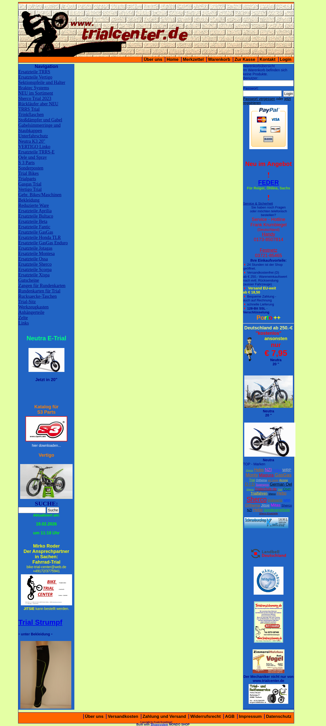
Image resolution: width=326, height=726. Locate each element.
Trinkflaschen (31, 114)
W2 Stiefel (273, 480)
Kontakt (267, 59)
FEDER (268, 182)
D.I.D (250, 484)
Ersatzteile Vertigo (35, 77)
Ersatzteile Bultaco (35, 216)
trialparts (275, 500)
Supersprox (262, 484)
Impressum (250, 716)
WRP (286, 470)
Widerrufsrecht (205, 716)
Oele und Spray (32, 157)
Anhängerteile (31, 312)
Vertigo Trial (30, 189)
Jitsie (265, 505)
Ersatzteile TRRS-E (36, 152)
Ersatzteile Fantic (34, 226)
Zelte (23, 317)
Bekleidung (28, 200)
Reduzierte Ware (33, 205)
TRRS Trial (29, 109)
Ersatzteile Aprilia (34, 210)
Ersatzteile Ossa (33, 258)
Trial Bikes (28, 173)
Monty (252, 475)
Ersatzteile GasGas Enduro (43, 242)
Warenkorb (219, 59)
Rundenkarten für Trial (39, 291)
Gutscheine (28, 280)
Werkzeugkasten (33, 307)
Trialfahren (259, 493)
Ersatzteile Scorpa (34, 269)
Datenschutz (278, 716)
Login (286, 59)
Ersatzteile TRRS (34, 71)
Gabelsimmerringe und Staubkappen (39, 128)
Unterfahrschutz (33, 135)
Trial (252, 480)
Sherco (249, 470)
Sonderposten (30, 168)
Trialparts (27, 178)
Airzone (283, 480)
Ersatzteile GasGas (35, 232)
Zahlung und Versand (164, 716)
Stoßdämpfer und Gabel (40, 119)
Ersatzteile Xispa (33, 274)
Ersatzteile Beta (32, 221)
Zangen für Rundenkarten (41, 285)
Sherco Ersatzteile (268, 513)
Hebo (259, 470)
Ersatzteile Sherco (34, 264)
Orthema (261, 480)
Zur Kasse (245, 59)
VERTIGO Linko (34, 146)
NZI (268, 469)
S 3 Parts (26, 162)
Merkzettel (193, 59)
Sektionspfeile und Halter (41, 82)
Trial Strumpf (40, 622)
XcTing (277, 470)
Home (173, 59)
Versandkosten (123, 716)
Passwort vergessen (259, 99)
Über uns (153, 59)
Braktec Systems (33, 87)
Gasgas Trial (30, 184)
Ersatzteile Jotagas (35, 248)
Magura (266, 475)
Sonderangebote (277, 510)
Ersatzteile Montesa (36, 253)
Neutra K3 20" (31, 141)
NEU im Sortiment (35, 93)
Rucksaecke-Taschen (37, 296)
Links (23, 323)
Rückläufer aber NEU (38, 103)
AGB (230, 716)
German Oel (281, 484)
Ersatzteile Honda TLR (39, 237)
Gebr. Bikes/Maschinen (39, 194)
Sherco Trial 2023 (34, 98)
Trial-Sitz (27, 301)
